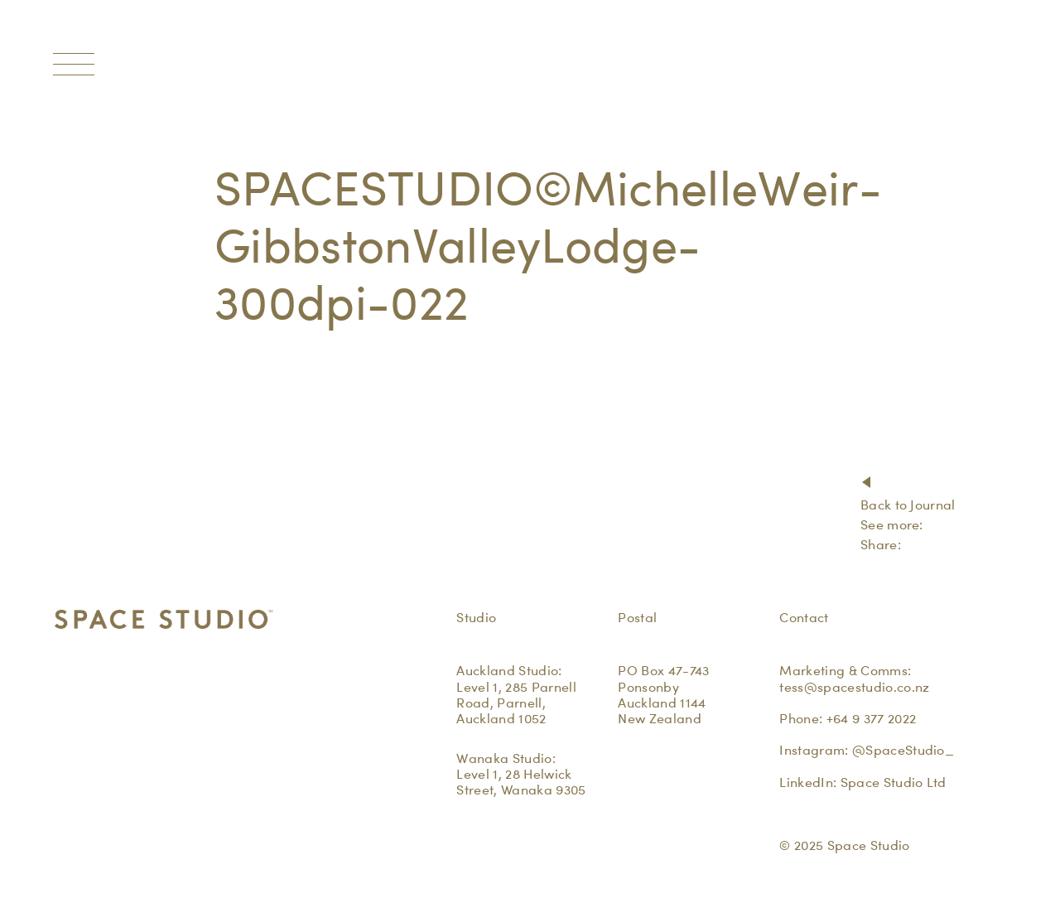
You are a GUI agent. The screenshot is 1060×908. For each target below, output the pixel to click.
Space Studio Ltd (894, 782)
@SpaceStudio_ (903, 750)
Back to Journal (908, 505)
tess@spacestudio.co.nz (854, 687)
